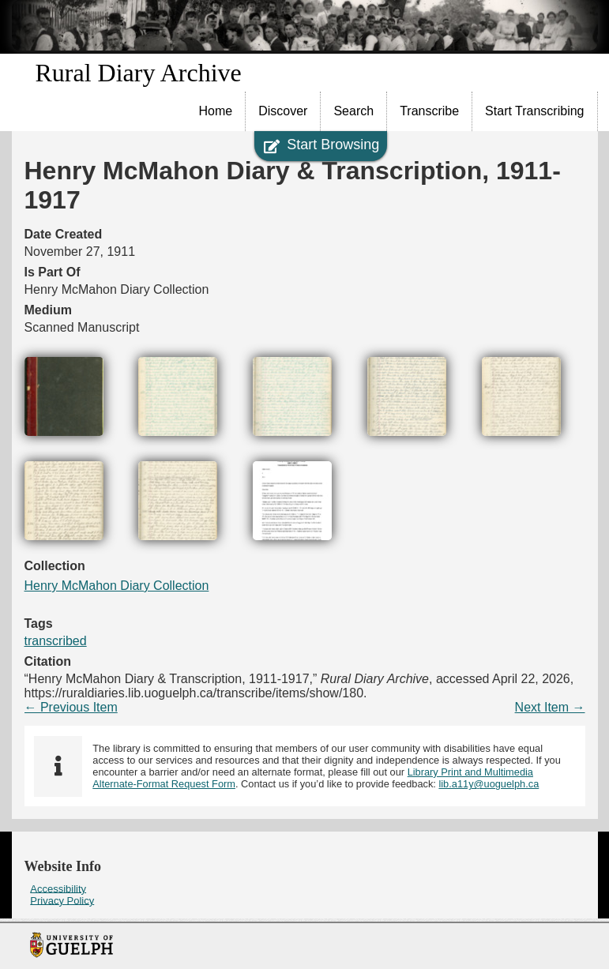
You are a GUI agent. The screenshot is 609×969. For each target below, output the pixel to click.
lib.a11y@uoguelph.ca (488, 784)
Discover (282, 111)
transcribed (55, 641)
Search (353, 111)
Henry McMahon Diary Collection (116, 585)
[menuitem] (216, 111)
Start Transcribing (534, 111)
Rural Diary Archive (139, 72)
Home (216, 111)
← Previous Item (71, 707)
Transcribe (429, 111)
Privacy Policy (62, 900)
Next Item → (550, 707)
